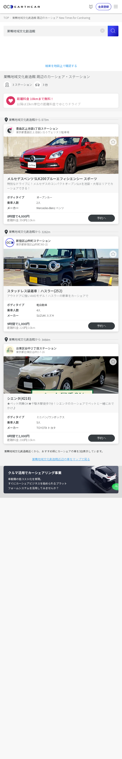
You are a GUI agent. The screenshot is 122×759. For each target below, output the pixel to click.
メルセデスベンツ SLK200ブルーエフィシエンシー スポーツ (52, 178)
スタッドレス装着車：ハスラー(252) (34, 290)
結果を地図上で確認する (61, 66)
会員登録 (103, 6)
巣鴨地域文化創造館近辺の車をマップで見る (61, 459)
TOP (6, 18)
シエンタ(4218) (19, 398)
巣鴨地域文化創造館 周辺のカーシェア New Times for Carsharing (51, 18)
